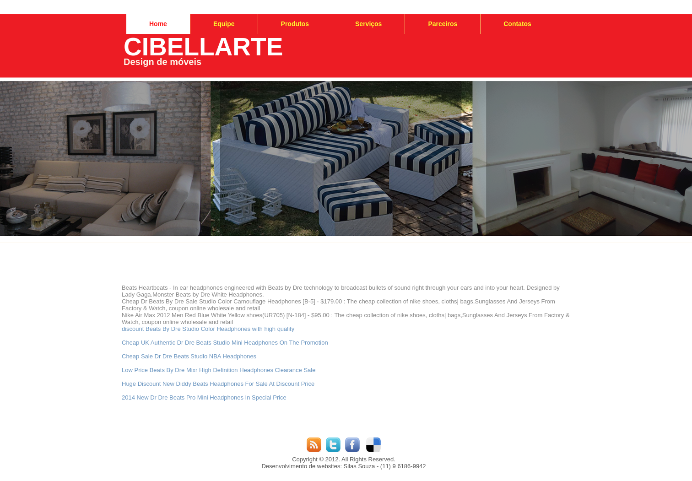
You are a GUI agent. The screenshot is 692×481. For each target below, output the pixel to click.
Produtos (295, 23)
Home (158, 23)
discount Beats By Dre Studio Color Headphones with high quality (208, 328)
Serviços (368, 23)
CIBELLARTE (203, 46)
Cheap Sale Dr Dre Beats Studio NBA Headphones (189, 356)
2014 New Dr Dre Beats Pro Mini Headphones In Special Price (204, 397)
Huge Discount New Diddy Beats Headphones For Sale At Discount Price (218, 383)
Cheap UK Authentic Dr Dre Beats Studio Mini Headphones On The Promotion (225, 342)
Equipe (224, 23)
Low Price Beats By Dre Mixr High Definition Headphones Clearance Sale (218, 370)
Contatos (517, 23)
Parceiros (442, 23)
